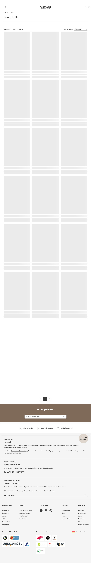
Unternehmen (66, 510)
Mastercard (81, 519)
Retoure (4, 516)
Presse (64, 516)
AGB (3, 519)
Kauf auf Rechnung (45, 428)
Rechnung (81, 510)
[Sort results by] (80, 29)
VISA (79, 522)
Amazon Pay (82, 513)
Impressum (5, 524)
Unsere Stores (66, 519)
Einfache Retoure (65, 428)
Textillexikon (23, 519)
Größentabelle (23, 516)
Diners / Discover (83, 524)
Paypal (80, 516)
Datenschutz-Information (18, 451)
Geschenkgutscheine (25, 510)
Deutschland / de (79, 532)
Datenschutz (6, 522)
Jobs (63, 513)
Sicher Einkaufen (26, 428)
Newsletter (5, 513)
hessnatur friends (24, 513)
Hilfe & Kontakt (6, 510)
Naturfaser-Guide (9, 13)
